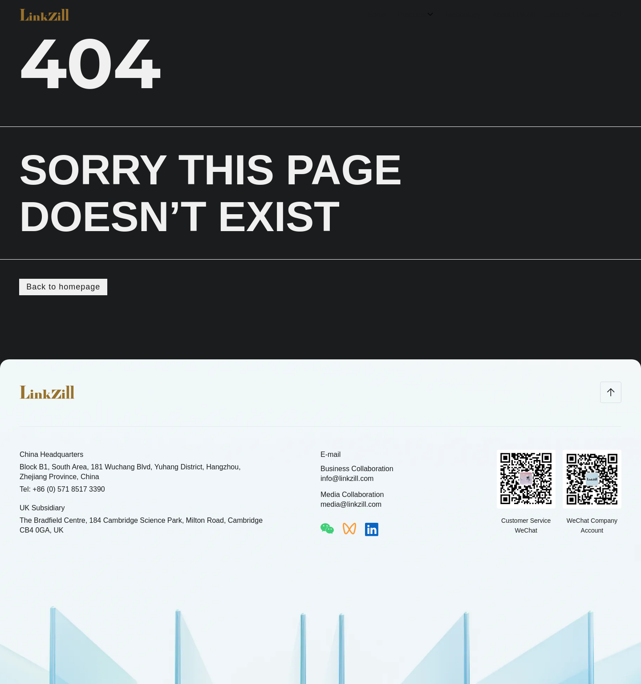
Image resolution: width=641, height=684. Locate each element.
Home (376, 15)
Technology (463, 15)
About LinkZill (513, 15)
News (591, 15)
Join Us (558, 15)
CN (616, 15)
